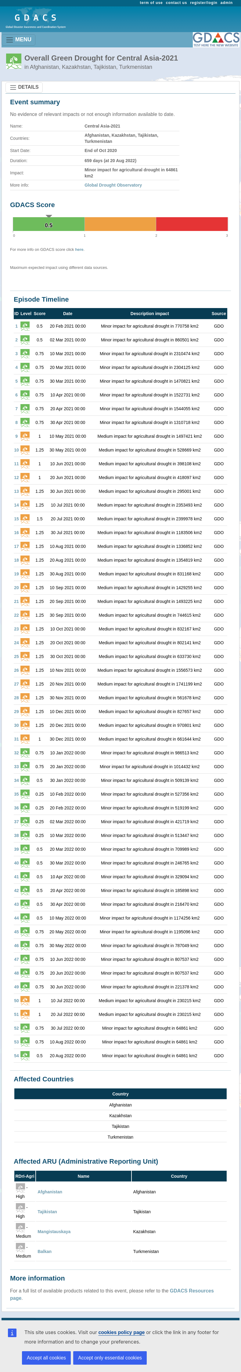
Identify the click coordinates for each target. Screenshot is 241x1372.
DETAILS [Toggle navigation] (24, 87)
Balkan (45, 1251)
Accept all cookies (46, 1357)
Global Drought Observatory (113, 185)
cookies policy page (121, 1332)
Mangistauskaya (54, 1231)
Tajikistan (47, 1211)
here (79, 249)
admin (227, 3)
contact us (176, 3)
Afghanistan (50, 1191)
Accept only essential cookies (110, 1357)
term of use (151, 3)
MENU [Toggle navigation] (18, 40)
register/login (203, 3)
